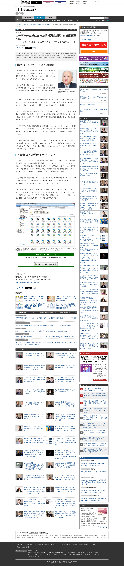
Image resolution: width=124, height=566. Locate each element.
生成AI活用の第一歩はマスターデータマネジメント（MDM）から (89, 122)
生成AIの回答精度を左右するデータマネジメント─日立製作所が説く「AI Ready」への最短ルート (65, 404)
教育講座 (84, 3)
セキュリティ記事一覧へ (69, 29)
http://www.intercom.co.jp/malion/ (27, 282)
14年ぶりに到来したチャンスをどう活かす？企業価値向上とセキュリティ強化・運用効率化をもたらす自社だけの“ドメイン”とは (89, 269)
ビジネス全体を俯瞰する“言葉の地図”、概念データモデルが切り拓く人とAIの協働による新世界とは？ (65, 379)
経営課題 (28, 17)
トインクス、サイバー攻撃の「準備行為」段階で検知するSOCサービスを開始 (34, 306)
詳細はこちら (101, 527)
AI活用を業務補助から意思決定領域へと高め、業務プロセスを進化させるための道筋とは (34, 367)
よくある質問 (25, 547)
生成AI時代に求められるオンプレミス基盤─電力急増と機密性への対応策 (34, 477)
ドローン (78, 3)
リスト (33, 47)
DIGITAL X (89, 554)
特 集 (50, 17)
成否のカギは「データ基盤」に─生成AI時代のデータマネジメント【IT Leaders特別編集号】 (44, 325)
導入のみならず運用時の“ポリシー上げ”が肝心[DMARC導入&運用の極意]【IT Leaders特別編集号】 (46, 337)
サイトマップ (91, 544)
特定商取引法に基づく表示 (80, 544)
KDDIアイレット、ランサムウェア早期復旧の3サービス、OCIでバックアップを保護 (66, 298)
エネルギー (71, 3)
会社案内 (55, 544)
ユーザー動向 (29, 20)
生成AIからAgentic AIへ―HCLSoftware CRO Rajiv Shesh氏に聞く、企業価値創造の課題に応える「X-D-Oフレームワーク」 (89, 300)
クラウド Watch (82, 552)
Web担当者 (71, 1)
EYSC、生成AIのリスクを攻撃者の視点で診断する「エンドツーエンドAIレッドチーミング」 (34, 298)
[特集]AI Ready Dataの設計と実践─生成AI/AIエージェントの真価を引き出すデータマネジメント (94, 359)
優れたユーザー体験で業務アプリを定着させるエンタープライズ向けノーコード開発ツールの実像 (34, 440)
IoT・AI (90, 1)
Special (48, 24)
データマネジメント (75, 20)
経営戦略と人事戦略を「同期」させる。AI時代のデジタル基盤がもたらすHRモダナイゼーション (65, 428)
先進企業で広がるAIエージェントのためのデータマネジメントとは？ (34, 428)
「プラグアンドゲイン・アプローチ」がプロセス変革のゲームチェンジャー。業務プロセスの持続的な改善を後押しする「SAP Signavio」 (65, 503)
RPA (55, 20)
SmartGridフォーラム (92, 552)
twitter (17, 13)
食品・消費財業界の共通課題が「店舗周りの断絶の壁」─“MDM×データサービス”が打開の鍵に (65, 489)
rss (22, 13)
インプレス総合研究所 (70, 552)
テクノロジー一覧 (31, 24)
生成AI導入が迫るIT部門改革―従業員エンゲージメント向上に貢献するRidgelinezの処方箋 (65, 465)
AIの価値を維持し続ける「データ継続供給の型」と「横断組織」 (89, 145)
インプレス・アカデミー (34, 557)
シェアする (19, 47)
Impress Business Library (87, 35)
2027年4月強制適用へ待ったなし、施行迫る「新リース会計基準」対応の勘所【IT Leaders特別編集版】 (46, 319)
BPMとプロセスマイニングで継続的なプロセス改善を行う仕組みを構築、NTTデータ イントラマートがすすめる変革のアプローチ (89, 337)
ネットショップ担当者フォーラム (37, 554)
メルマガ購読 (37, 544)
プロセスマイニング (41, 20)
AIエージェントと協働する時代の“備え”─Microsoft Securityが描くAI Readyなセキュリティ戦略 (65, 477)
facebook (19, 13)
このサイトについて (21, 544)
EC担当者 (78, 1)
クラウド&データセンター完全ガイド (37, 552)
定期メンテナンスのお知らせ (88, 104)
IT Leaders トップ (20, 24)
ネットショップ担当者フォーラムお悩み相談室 (59, 554)
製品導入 (60, 2)
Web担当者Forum (58, 552)
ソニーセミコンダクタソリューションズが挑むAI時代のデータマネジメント (34, 404)
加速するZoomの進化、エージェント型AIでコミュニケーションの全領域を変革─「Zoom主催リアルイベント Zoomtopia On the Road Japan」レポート (65, 454)
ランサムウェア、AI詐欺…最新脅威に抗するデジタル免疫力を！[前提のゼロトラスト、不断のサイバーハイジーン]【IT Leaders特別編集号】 (46, 343)
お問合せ (18, 547)
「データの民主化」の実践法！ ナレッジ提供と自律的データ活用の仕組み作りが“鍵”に (34, 379)
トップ (19, 19)
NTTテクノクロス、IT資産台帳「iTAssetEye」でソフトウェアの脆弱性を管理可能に (66, 306)
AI (50, 20)
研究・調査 (96, 1)
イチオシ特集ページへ (100, 379)
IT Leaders (26, 9)
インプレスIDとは (86, 40)
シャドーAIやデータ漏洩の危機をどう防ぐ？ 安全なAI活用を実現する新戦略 (34, 391)
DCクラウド (48, 2)
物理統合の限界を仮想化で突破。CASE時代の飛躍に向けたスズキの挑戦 (34, 416)
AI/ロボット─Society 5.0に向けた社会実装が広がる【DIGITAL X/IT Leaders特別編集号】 (43, 331)
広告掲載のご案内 (47, 544)
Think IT (51, 552)
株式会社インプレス (33, 550)
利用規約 (30, 544)
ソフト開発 (84, 1)
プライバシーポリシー (65, 544)
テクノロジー (39, 17)
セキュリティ (63, 20)
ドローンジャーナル (98, 554)
